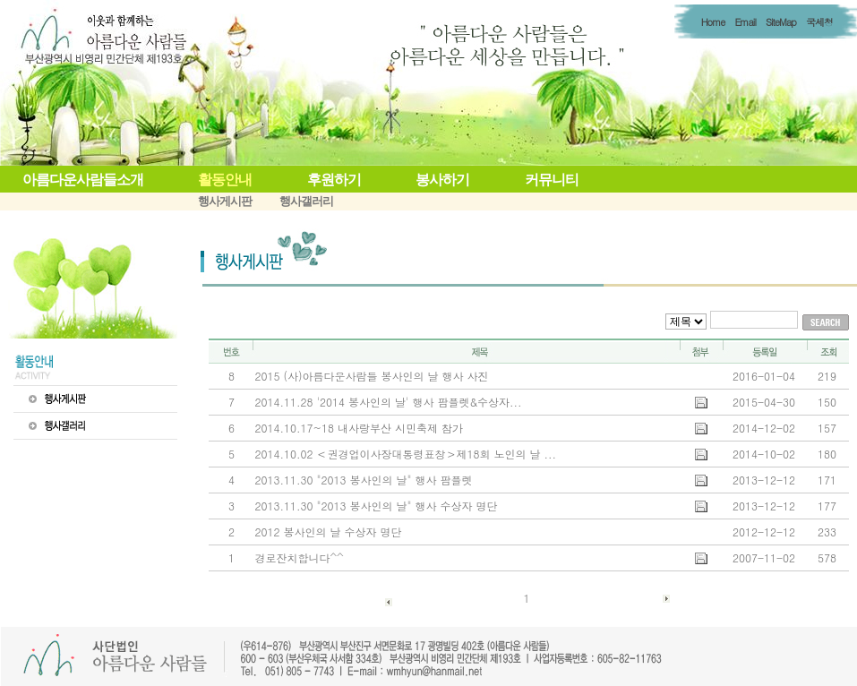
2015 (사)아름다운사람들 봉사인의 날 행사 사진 (372, 375)
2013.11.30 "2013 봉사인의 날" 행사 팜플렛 (364, 479)
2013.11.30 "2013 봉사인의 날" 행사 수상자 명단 (376, 505)
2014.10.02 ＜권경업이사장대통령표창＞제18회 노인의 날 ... (406, 453)
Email (744, 22)
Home (713, 22)
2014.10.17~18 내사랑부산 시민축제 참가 (359, 427)
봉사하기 (442, 179)
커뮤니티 (551, 179)
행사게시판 (225, 201)
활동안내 (225, 179)
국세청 (819, 22)
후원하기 (334, 179)
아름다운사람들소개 (82, 179)
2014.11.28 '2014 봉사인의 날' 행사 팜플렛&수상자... (388, 401)
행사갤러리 (306, 201)
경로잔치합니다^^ (299, 557)
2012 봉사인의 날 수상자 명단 (328, 531)
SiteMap (781, 22)
